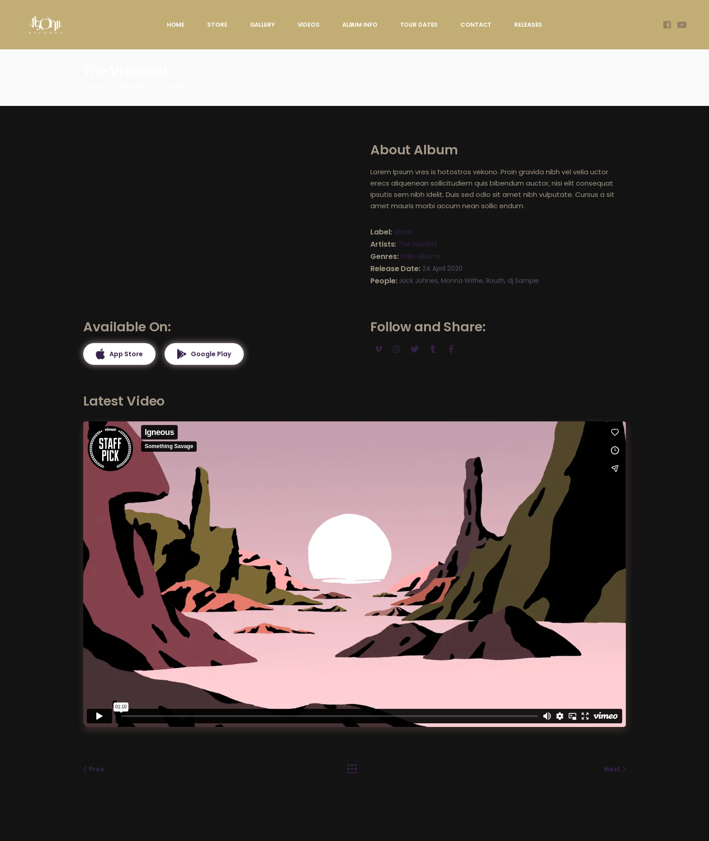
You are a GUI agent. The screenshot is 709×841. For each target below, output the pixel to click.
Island (403, 231)
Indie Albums (420, 256)
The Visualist (417, 243)
